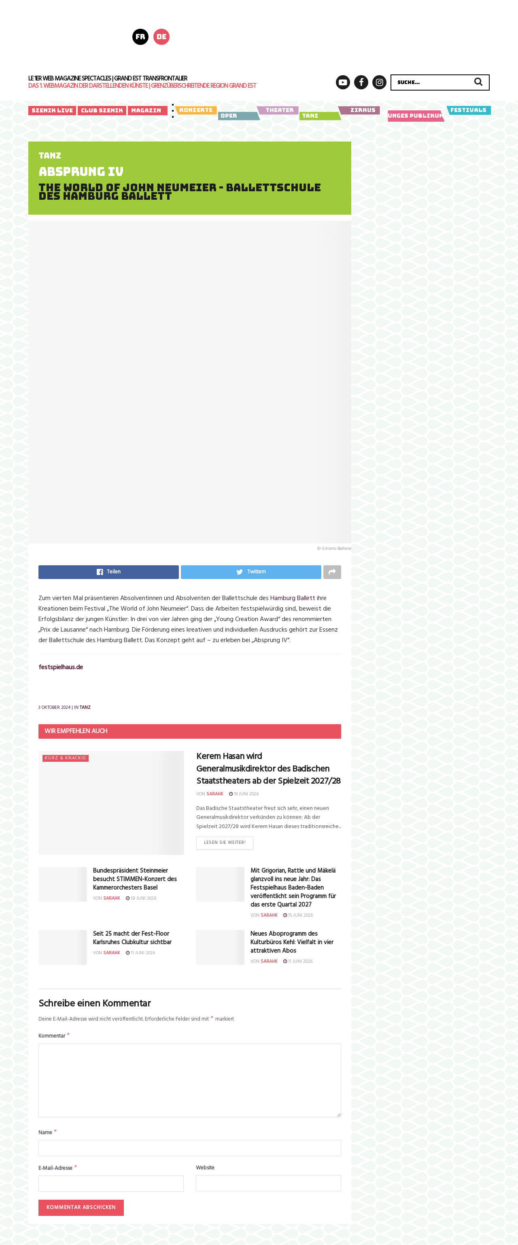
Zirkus (359, 110)
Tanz (319, 116)
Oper (237, 116)
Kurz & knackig (65, 759)
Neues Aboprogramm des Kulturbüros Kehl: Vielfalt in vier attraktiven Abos (292, 943)
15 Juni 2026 (298, 917)
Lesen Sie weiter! (225, 845)
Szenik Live (52, 110)
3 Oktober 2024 (54, 709)
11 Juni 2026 (140, 954)
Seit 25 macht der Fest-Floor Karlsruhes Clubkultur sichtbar (132, 939)
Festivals (468, 110)
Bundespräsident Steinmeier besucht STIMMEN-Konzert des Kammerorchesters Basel (135, 881)
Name (47, 1136)
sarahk (214, 795)
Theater (277, 110)
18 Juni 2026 (141, 900)
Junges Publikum (414, 116)
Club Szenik (102, 110)
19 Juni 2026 (244, 795)
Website (205, 1172)
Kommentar (54, 1039)
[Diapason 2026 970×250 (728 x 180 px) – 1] (343, 36)
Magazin (146, 110)
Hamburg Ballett (292, 600)
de (161, 36)
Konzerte (196, 110)
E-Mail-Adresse (58, 1172)
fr (140, 36)
